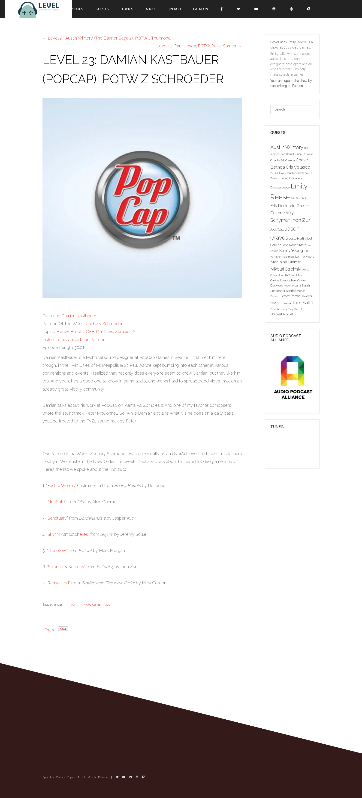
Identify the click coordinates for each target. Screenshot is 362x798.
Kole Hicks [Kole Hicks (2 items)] (288, 256)
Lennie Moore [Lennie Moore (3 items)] (304, 256)
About (151, 9)
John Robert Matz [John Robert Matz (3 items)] (294, 245)
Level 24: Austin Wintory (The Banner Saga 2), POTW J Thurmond (106, 38)
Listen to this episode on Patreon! (74, 339)
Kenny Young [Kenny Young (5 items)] (291, 250)
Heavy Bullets (70, 331)
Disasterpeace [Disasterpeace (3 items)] (280, 187)
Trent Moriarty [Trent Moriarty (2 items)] (278, 309)
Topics (127, 9)
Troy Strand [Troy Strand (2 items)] (295, 309)
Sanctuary (57, 518)
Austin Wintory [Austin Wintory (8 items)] (286, 147)
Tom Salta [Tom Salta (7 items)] (302, 302)
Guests (102, 9)
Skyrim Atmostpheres (68, 534)
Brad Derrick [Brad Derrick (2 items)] (287, 154)
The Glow (57, 550)
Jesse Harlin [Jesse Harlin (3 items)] (297, 238)
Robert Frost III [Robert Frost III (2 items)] (292, 285)
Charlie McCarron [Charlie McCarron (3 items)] (282, 160)
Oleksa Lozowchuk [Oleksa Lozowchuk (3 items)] (283, 280)
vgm (74, 604)
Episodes (75, 9)
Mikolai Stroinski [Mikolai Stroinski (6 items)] (285, 268)
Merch (175, 9)
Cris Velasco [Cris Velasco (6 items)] (298, 166)
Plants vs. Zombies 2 (115, 331)
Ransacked (58, 582)
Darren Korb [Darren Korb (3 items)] (295, 173)
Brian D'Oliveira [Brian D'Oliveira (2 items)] (305, 154)
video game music (97, 604)
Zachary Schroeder (104, 323)
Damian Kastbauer (78, 315)
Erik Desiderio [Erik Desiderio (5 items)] (283, 205)
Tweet (51, 629)
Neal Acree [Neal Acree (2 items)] (297, 275)
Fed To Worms (61, 485)
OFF (90, 331)
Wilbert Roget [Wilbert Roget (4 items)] (281, 314)
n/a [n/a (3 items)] (287, 275)
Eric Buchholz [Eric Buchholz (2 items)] (299, 198)
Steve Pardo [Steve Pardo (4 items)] (290, 296)
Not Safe (56, 501)
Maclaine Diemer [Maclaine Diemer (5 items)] (285, 262)
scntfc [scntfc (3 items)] (290, 291)
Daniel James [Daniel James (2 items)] (278, 173)
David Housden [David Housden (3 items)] (291, 178)
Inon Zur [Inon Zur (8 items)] (300, 220)
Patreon (200, 9)
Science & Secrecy (66, 566)
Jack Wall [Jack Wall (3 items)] (277, 229)
